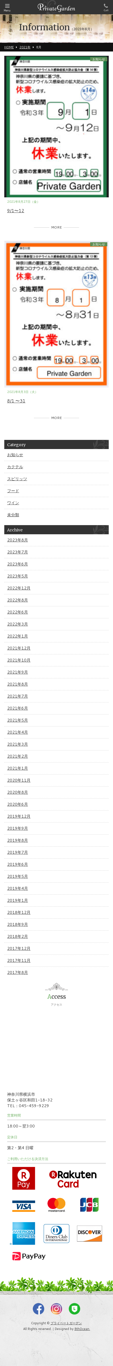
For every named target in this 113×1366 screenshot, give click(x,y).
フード (13, 491)
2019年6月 (17, 864)
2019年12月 (19, 816)
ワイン (13, 503)
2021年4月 (17, 732)
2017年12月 (19, 948)
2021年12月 (19, 648)
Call (106, 7)
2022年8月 (17, 600)
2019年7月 (17, 852)
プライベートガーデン (66, 1323)
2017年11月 (19, 960)
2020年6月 (17, 804)
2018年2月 (17, 936)
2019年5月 (17, 876)
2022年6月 (17, 612)
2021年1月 (17, 768)
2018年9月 (17, 924)
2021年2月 (17, 756)
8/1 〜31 (16, 401)
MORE (56, 227)
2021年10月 (19, 660)
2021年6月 (17, 708)
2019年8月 (17, 840)
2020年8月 (17, 792)
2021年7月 (17, 696)
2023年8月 (17, 540)
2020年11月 (19, 780)
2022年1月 (17, 636)
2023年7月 (17, 552)
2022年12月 (19, 588)
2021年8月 (17, 684)
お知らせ (98, 59)
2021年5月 (17, 720)
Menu (7, 7)
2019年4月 (17, 888)
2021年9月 (17, 672)
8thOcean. (82, 1329)
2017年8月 (17, 972)
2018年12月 (19, 912)
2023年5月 (17, 576)
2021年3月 (17, 744)
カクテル (15, 467)
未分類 (13, 515)
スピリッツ (17, 479)
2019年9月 (17, 828)
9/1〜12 (15, 211)
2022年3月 (17, 624)
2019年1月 (17, 900)
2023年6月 (17, 564)
